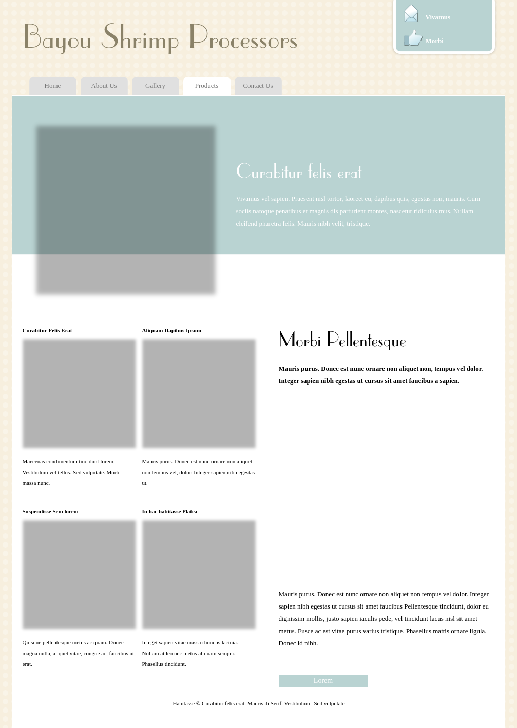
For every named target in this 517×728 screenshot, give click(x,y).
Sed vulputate (329, 703)
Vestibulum (297, 703)
